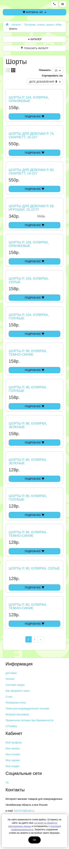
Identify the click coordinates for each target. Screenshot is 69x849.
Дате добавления (45, 81)
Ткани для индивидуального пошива (27, 708)
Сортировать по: (52, 75)
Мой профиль (14, 742)
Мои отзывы (13, 754)
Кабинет (14, 733)
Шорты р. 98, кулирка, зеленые (28, 425)
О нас (9, 696)
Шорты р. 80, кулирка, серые (34, 568)
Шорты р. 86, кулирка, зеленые (28, 461)
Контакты (15, 789)
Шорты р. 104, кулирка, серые (29, 280)
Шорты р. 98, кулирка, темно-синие (28, 353)
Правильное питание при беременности (29, 720)
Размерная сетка (16, 702)
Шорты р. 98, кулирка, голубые (28, 389)
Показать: (45, 70)
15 (58, 70)
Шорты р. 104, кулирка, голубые (29, 316)
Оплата (10, 678)
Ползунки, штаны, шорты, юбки (42, 24)
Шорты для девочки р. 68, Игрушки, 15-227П (31, 208)
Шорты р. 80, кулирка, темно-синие (28, 606)
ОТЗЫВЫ (11, 726)
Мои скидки (12, 766)
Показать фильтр (34, 48)
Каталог (16, 24)
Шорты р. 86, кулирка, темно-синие (28, 534)
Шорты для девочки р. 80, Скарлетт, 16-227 (31, 171)
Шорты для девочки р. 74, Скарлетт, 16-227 (31, 135)
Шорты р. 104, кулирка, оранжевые (29, 99)
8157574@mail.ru (24, 810)
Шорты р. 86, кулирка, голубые (28, 497)
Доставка (11, 673)
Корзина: (34, 12)
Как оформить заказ (18, 690)
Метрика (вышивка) (17, 714)
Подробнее (34, 116)
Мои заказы (13, 748)
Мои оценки (13, 760)
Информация (19, 663)
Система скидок (15, 684)
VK (7, 782)
